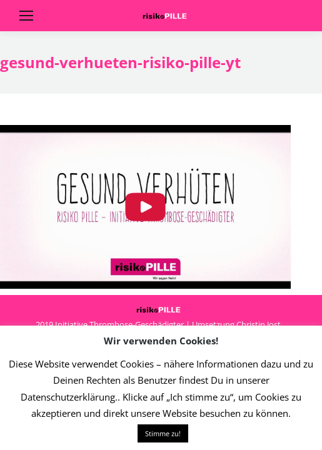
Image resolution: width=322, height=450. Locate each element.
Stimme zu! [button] (163, 433)
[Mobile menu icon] (26, 15)
